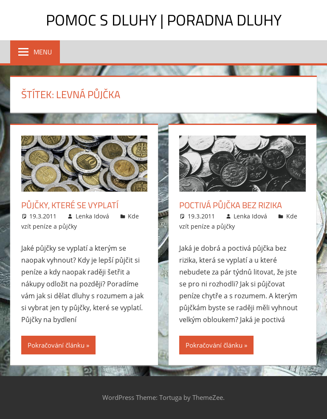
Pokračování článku (56, 345)
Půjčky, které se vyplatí (69, 205)
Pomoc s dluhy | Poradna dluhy (164, 19)
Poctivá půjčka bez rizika (230, 205)
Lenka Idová (92, 216)
